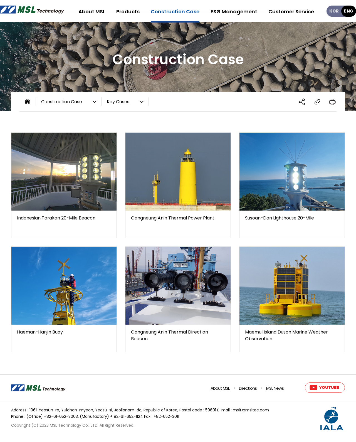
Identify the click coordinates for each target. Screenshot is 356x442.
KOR (333, 11)
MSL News (275, 388)
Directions (248, 388)
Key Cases (126, 102)
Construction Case (70, 102)
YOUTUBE (329, 387)
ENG (348, 11)
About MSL (220, 388)
